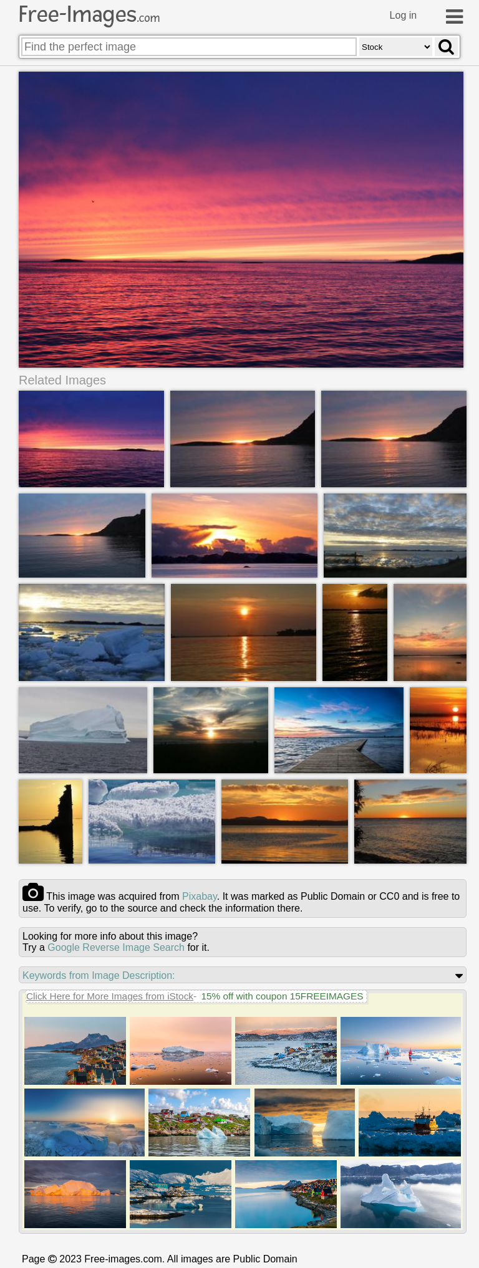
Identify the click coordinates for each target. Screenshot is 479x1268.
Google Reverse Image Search (116, 947)
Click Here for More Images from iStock (109, 996)
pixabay (199, 896)
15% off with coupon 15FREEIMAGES (282, 996)
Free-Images (89, 14)
